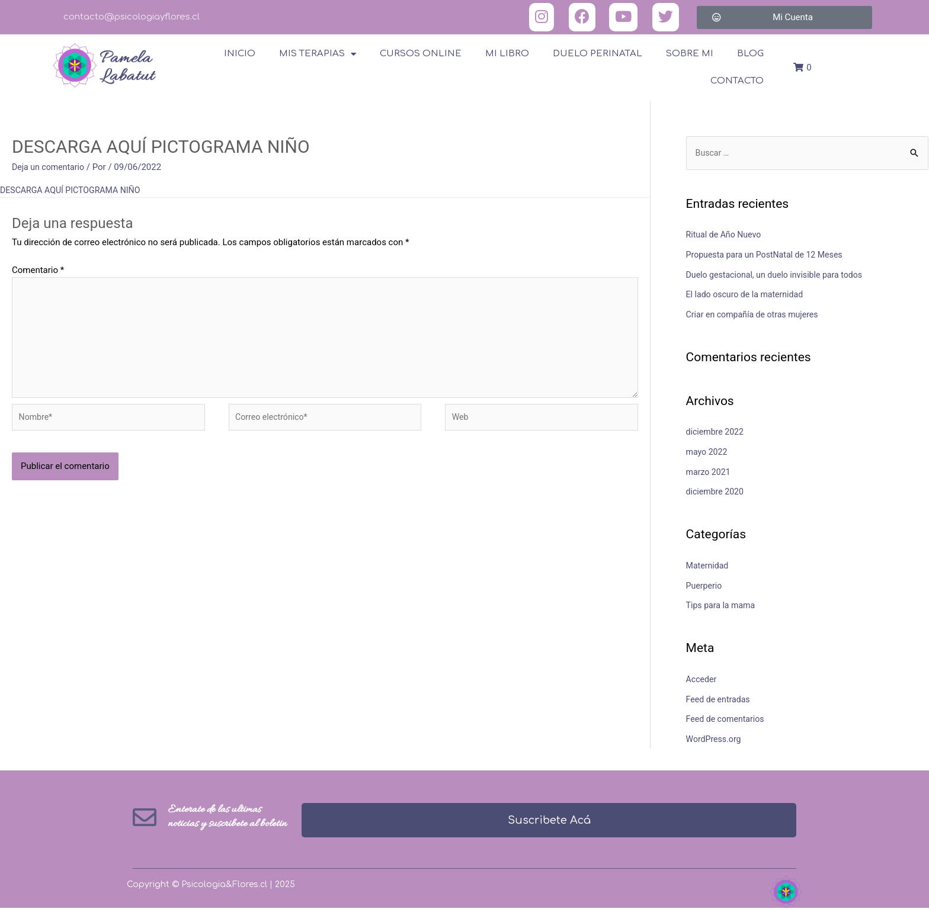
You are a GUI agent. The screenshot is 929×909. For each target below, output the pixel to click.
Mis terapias (317, 54)
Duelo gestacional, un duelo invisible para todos (779, 275)
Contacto (737, 81)
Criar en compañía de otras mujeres (756, 315)
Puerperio (705, 586)
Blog (750, 54)
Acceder (702, 679)
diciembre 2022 (716, 433)
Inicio (239, 54)
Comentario (38, 270)
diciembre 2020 (716, 492)
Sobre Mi (689, 54)
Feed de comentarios (727, 720)
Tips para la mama (723, 606)
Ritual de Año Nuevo (726, 235)
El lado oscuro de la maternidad (748, 295)
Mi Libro (507, 54)
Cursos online (421, 54)
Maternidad (708, 566)
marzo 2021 (709, 472)
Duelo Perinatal (597, 54)
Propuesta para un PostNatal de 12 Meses (769, 255)
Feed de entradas (720, 700)
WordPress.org (715, 740)
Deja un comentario (50, 167)
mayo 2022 (708, 452)
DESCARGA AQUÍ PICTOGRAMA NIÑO (74, 190)
